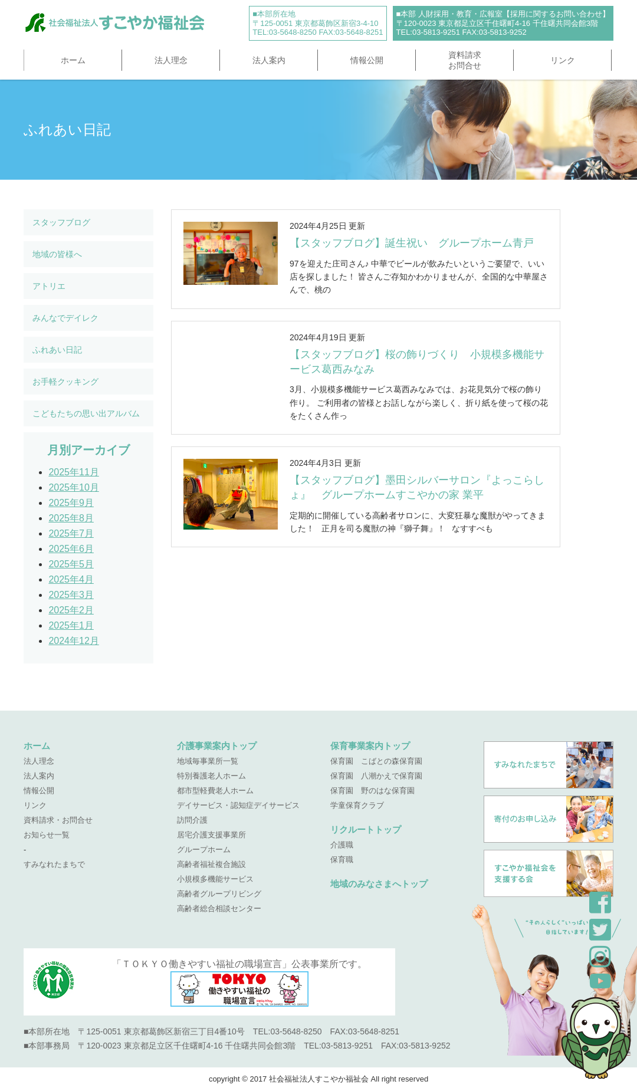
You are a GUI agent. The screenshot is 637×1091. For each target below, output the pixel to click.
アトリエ (48, 286)
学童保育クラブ (357, 805)
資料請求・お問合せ (58, 820)
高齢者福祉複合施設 (211, 864)
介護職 (341, 844)
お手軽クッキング (65, 381)
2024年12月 (73, 641)
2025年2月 (71, 610)
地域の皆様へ (57, 254)
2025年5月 (71, 564)
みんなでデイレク (65, 318)
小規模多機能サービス (215, 879)
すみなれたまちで (54, 864)
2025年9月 (71, 503)
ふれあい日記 (57, 349)
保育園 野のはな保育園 (372, 790)
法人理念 (171, 60)
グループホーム (204, 849)
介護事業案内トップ (217, 746)
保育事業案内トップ (370, 746)
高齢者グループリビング (219, 893)
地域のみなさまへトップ (379, 884)
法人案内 (268, 60)
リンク (562, 60)
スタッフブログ (61, 222)
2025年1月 (71, 625)
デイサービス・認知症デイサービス (238, 805)
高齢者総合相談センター (219, 908)
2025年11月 (73, 472)
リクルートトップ (365, 829)
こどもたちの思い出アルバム (86, 413)
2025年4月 (71, 579)
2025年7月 (71, 533)
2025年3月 (71, 595)
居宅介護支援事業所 (211, 834)
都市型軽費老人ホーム (215, 790)
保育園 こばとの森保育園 (376, 761)
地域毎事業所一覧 (207, 761)
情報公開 (366, 60)
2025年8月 (71, 518)
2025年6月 (71, 549)
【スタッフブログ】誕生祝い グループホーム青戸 (412, 243)
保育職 (341, 859)
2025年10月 (73, 487)
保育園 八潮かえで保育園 (376, 775)
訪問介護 (192, 820)
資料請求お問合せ (464, 60)
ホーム (73, 60)
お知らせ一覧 (47, 834)
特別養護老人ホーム (211, 775)
